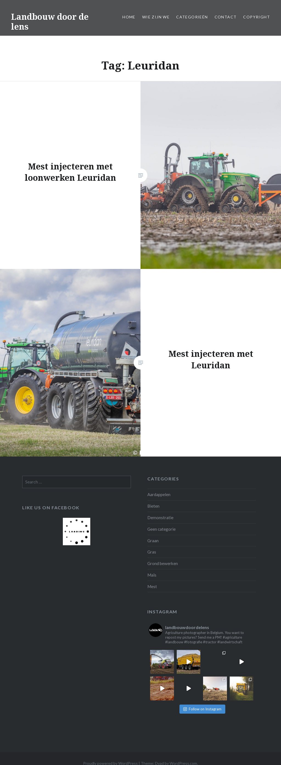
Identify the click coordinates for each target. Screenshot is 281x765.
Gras (151, 551)
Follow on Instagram (202, 709)
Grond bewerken (162, 563)
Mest (152, 586)
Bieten (153, 505)
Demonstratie (160, 517)
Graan (153, 540)
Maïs (151, 574)
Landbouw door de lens (50, 21)
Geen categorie (161, 529)
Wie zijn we (156, 17)
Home (129, 17)
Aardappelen (158, 494)
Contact (226, 17)
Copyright (256, 17)
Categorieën (192, 17)
